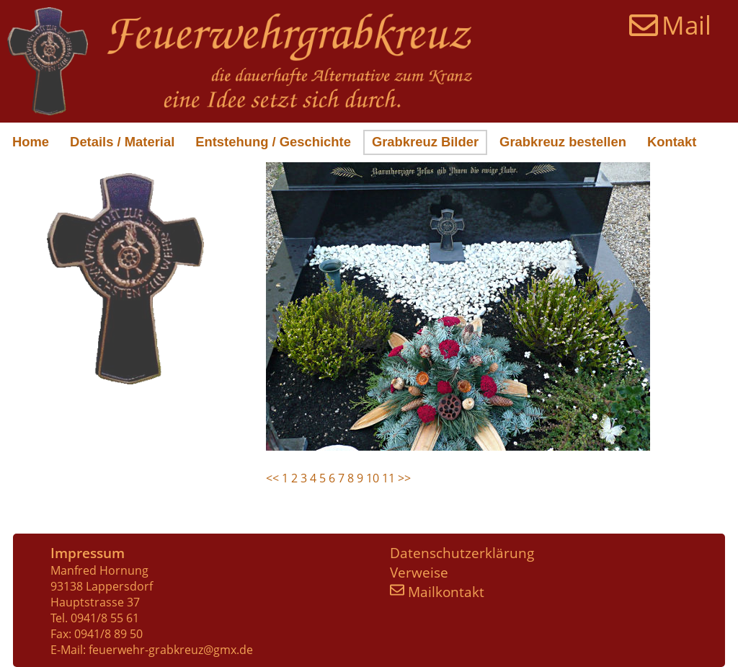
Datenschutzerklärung (462, 552)
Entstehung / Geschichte (273, 141)
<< (274, 478)
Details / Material (122, 141)
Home (30, 141)
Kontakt (671, 141)
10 (372, 478)
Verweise (419, 572)
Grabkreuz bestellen (562, 141)
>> (404, 478)
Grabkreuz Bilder (425, 141)
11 (388, 478)
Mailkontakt (437, 591)
